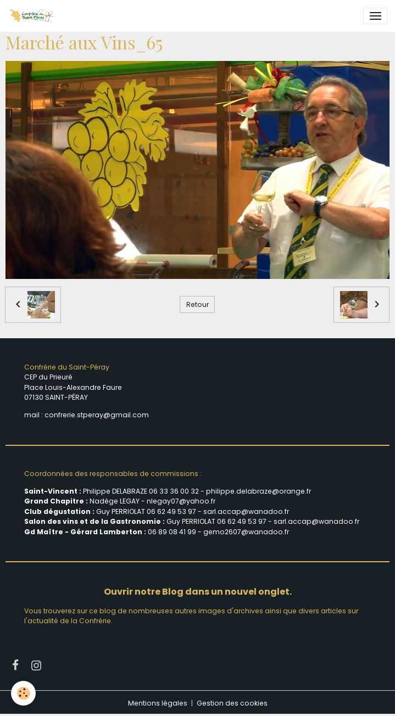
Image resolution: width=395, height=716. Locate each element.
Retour (197, 304)
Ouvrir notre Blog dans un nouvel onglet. (198, 591)
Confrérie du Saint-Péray (66, 367)
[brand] (34, 16)
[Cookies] (23, 693)
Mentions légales (157, 703)
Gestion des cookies (232, 703)
